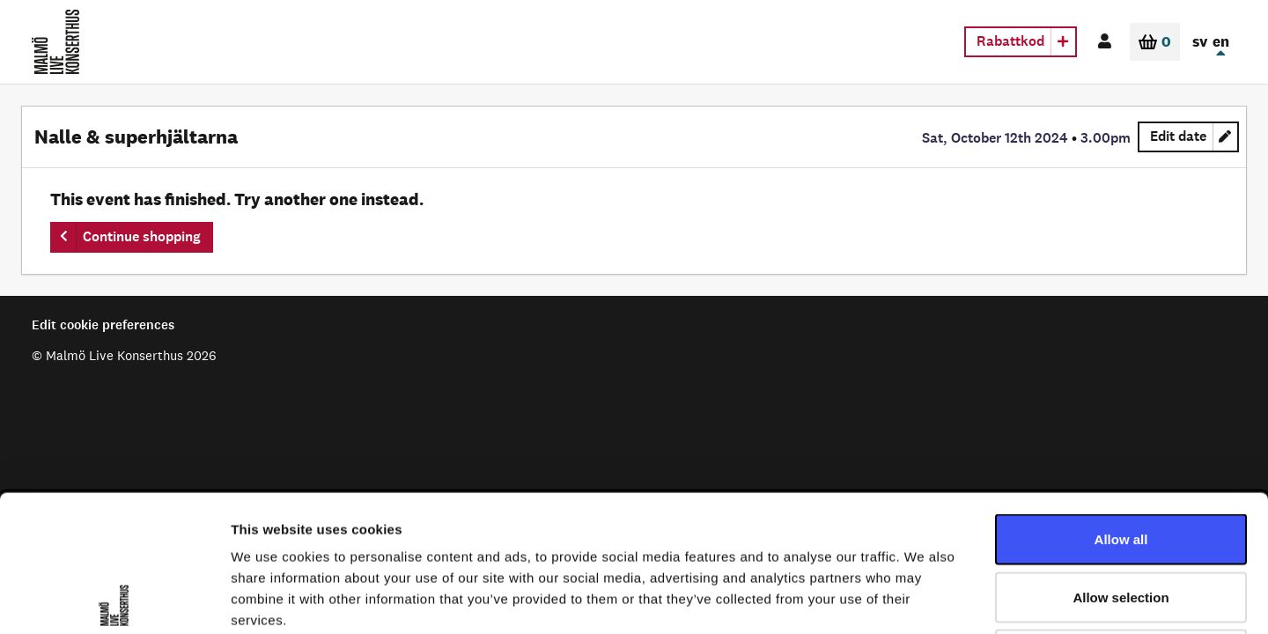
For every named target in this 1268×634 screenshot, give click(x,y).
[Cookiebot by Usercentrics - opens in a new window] (114, 599)
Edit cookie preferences (103, 325)
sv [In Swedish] (1199, 41)
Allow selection (1120, 460)
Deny (1121, 518)
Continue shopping (142, 236)
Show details (924, 599)
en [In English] (1221, 41)
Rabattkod (1010, 41)
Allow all (1121, 402)
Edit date (1194, 139)
